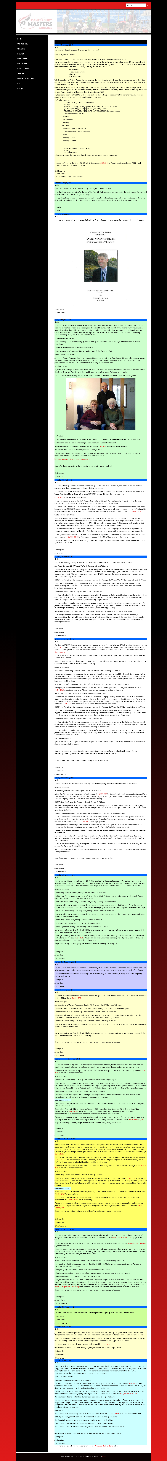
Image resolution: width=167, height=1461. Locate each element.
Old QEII (20, 88)
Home (19, 38)
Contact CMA (22, 43)
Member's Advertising (25, 78)
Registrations (23, 68)
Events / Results (23, 58)
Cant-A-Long (22, 63)
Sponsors (21, 73)
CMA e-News (21, 48)
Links (19, 83)
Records (20, 53)
